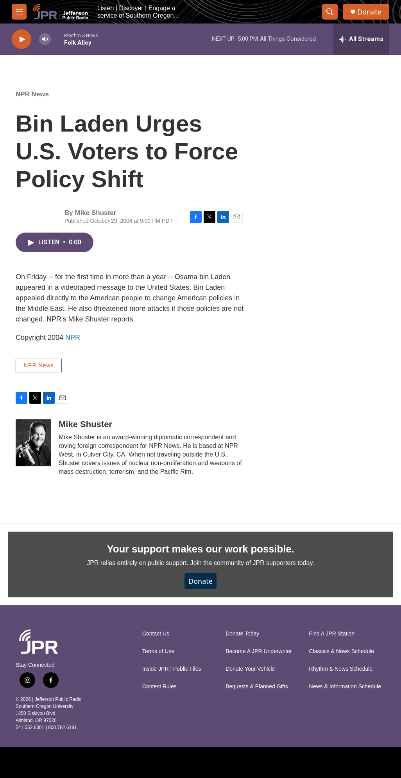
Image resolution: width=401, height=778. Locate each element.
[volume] (45, 39)
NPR (72, 337)
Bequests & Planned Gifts (257, 687)
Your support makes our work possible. (200, 549)
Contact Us (155, 634)
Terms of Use (158, 651)
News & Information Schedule (345, 687)
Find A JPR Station (332, 634)
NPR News (32, 94)
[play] (21, 39)
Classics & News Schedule (341, 651)
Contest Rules (159, 687)
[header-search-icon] (330, 12)
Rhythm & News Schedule (341, 669)
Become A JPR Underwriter (259, 651)
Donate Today (242, 634)
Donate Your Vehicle (250, 669)
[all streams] (361, 39)
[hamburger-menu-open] (19, 12)
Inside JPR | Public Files (171, 669)
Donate (369, 12)
